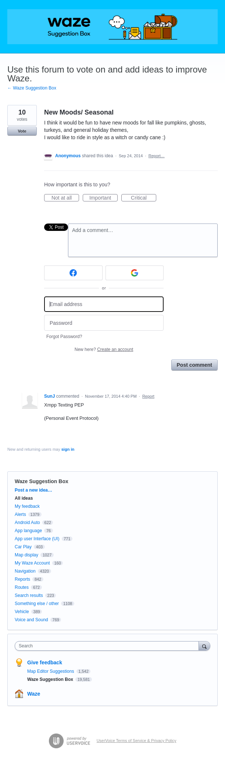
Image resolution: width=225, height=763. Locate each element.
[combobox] (108, 645)
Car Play (23, 546)
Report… (157, 156)
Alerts (20, 514)
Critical (143, 198)
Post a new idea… (33, 490)
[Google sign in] (135, 273)
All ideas (24, 498)
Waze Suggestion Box (41, 481)
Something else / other (37, 603)
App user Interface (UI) (37, 538)
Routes (22, 587)
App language (28, 530)
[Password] (104, 323)
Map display (26, 555)
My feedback (27, 506)
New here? (104, 349)
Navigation (25, 571)
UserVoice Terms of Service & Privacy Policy (136, 740)
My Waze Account (32, 563)
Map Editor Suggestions (51, 671)
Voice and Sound (31, 619)
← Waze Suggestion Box (31, 88)
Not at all (65, 198)
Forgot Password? (64, 336)
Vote (22, 131)
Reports (22, 579)
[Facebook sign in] (73, 273)
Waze (33, 694)
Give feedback (44, 662)
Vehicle (22, 611)
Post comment (194, 365)
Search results (29, 595)
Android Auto (27, 522)
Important (103, 198)
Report (148, 396)
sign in (67, 449)
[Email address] (104, 304)
